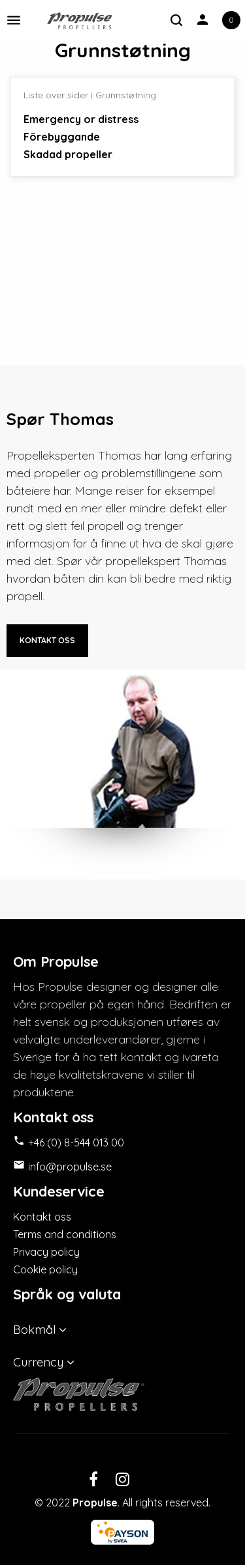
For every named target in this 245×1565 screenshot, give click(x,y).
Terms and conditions (64, 1234)
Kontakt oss (42, 1216)
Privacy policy (46, 1251)
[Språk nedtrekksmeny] (122, 1326)
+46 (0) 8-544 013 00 (76, 1142)
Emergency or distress (81, 119)
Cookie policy (45, 1269)
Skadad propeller (68, 154)
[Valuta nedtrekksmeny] (122, 1359)
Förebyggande (62, 136)
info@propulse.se (70, 1166)
